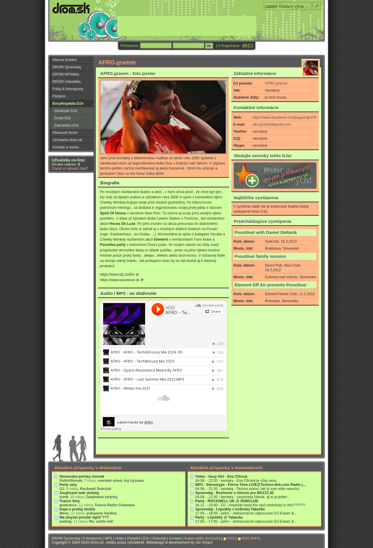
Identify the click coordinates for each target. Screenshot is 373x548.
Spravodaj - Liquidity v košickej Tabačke (230, 509)
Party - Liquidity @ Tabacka (218, 517)
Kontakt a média (65, 147)
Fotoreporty (92, 538)
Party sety (68, 485)
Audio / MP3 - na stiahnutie (128, 293)
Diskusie (159, 538)
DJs (146, 538)
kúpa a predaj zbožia (77, 509)
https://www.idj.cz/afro (117, 274)
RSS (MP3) (251, 538)
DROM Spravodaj (66, 67)
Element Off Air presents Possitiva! (271, 285)
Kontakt (175, 538)
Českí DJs (62, 118)
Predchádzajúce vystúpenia (262, 221)
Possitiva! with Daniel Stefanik (266, 232)
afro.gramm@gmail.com (272, 124)
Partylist (58, 96)
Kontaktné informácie (256, 107)
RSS (231, 538)
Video (119, 538)
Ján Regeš (204, 542)
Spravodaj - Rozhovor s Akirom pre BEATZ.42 (234, 493)
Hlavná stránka (64, 60)
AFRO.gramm (276, 83)
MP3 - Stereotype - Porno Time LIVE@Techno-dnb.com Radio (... (250, 485)
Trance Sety (69, 501)
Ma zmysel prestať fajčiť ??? (84, 517)
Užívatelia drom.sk (67, 140)
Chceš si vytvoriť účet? (70, 169)
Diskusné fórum (65, 133)
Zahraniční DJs (66, 125)
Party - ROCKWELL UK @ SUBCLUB (226, 501)
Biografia (109, 182)
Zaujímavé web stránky (79, 493)
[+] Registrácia (228, 46)
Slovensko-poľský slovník (81, 477)
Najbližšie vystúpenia (256, 197)
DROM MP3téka (65, 74)
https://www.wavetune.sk (119, 280)
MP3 (108, 538)
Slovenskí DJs (65, 111)
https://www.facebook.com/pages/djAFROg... (288, 117)
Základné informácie (255, 73)
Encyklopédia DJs (68, 103)
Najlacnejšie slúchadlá (202, 538)
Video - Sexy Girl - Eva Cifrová (221, 477)
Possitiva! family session (260, 256)
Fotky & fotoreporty (67, 89)
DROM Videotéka (66, 82)
